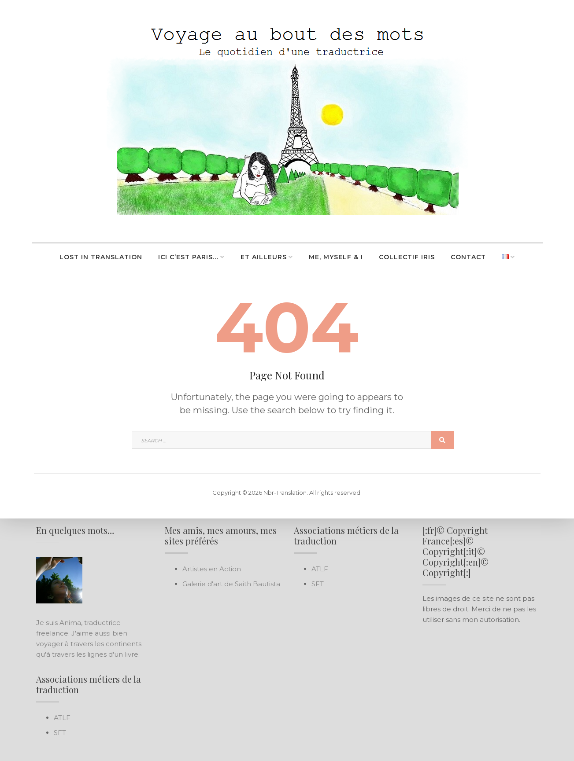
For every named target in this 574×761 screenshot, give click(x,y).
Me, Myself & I (336, 257)
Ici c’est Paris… (188, 257)
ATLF (62, 717)
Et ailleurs (264, 257)
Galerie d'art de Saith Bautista (231, 584)
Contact (468, 257)
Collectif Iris (407, 257)
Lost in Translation (100, 257)
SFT (60, 732)
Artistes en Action (211, 569)
